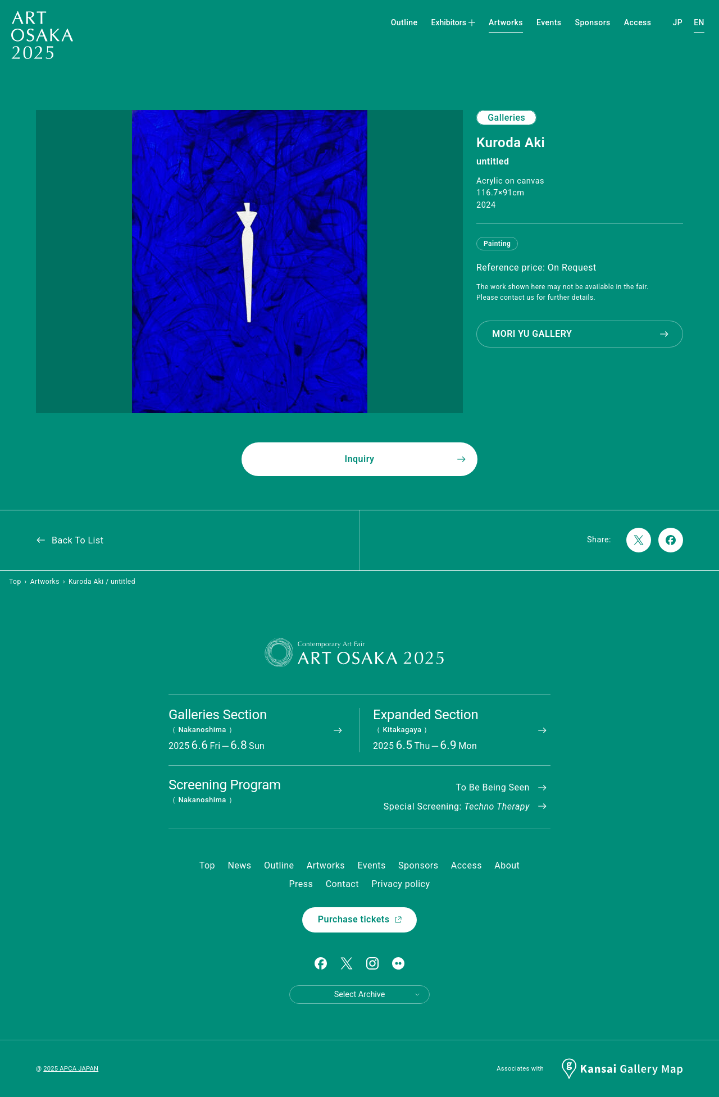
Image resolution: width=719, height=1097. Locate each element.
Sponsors (593, 22)
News (239, 865)
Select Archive (377, 994)
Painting (497, 244)
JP (678, 22)
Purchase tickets (360, 919)
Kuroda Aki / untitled (102, 582)
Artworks (506, 22)
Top (15, 582)
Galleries (506, 117)
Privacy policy (400, 884)
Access (638, 22)
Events (549, 22)
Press (301, 884)
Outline (404, 22)
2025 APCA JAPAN (70, 1068)
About (507, 865)
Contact (342, 884)
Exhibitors (453, 22)
